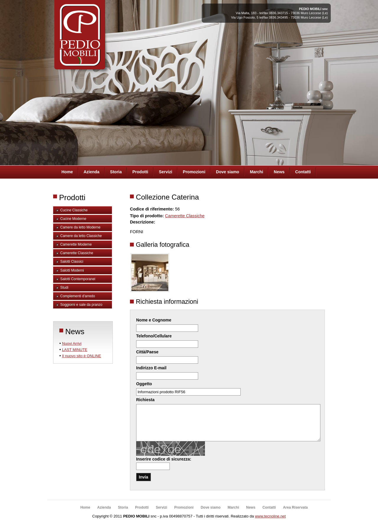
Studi (64, 287)
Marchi (256, 171)
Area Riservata (295, 514)
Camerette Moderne (76, 244)
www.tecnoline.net (270, 523)
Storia (116, 171)
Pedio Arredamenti (79, 38)
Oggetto (144, 383)
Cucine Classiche (74, 210)
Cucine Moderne (73, 219)
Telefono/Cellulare (154, 336)
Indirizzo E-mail (151, 367)
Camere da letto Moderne (80, 227)
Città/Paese (147, 352)
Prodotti (140, 171)
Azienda (92, 171)
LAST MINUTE (74, 349)
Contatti (303, 171)
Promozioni (194, 171)
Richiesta (145, 399)
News (279, 171)
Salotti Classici (71, 261)
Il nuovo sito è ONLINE (81, 356)
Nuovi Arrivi (72, 343)
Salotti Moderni (72, 270)
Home (67, 171)
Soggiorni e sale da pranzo (81, 305)
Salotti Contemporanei (77, 279)
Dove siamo (227, 171)
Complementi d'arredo (77, 296)
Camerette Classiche (76, 253)
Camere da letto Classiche (81, 236)
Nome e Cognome (153, 320)
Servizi (165, 171)
